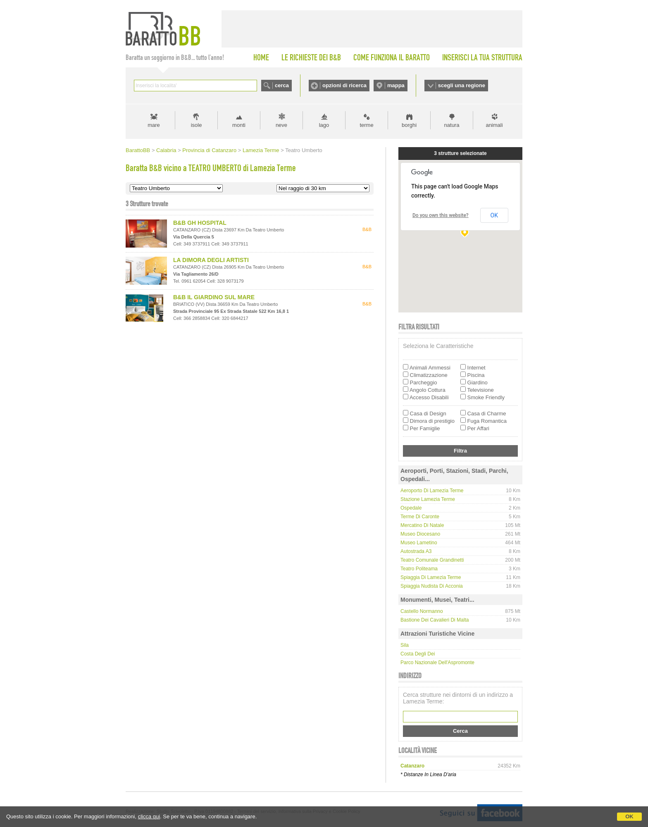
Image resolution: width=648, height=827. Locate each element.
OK (629, 816)
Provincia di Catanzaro (209, 150)
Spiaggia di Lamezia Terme (430, 577)
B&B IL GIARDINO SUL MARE (214, 297)
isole (196, 125)
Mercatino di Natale (422, 525)
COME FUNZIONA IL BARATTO (391, 57)
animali (494, 125)
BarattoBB (138, 150)
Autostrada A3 (415, 551)
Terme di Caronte (419, 517)
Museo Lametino (418, 543)
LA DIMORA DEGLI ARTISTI (211, 260)
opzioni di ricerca (344, 85)
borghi (409, 125)
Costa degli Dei (417, 654)
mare (154, 125)
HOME (261, 57)
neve (281, 125)
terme (366, 125)
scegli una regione (461, 85)
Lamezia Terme (261, 150)
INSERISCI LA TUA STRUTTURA (482, 57)
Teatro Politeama (419, 569)
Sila (404, 645)
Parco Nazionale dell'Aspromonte (437, 662)
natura (452, 125)
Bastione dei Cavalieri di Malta (434, 620)
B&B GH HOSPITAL (199, 222)
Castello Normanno (421, 611)
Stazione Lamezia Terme (427, 499)
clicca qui (149, 816)
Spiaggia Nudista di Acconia (431, 586)
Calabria (166, 150)
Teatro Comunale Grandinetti (432, 560)
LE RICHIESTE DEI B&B (311, 57)
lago (324, 125)
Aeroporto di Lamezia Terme (432, 490)
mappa (396, 85)
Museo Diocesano (420, 534)
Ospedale (411, 508)
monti (238, 125)
